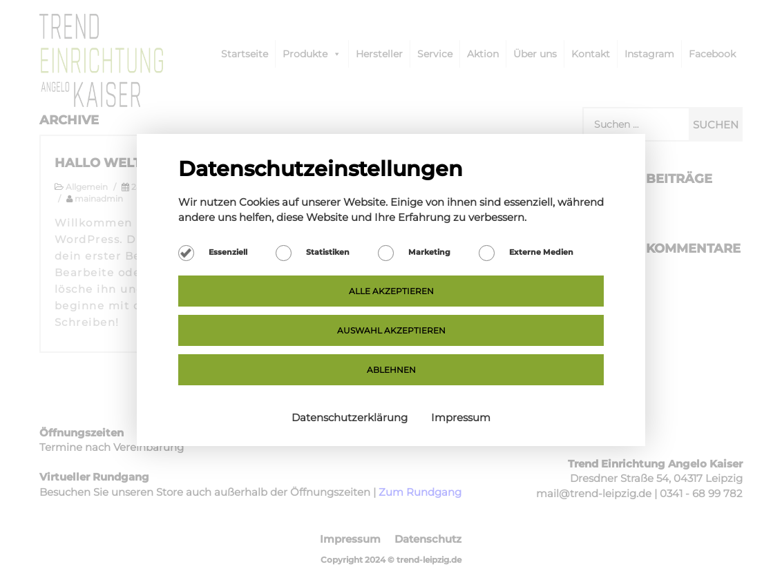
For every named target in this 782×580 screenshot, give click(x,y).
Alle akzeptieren (391, 291)
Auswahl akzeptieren (391, 330)
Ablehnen (391, 370)
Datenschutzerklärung (351, 417)
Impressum (460, 417)
